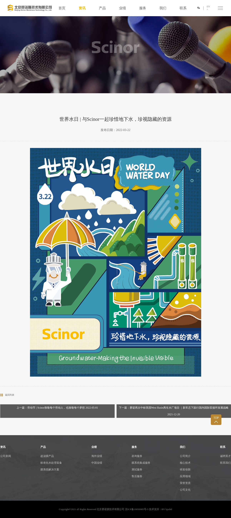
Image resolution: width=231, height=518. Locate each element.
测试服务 (137, 469)
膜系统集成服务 (141, 462)
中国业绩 (96, 462)
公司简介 (185, 456)
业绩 (122, 8)
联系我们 (225, 462)
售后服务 (137, 476)
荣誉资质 (185, 483)
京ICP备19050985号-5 (136, 509)
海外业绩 (96, 456)
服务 (142, 8)
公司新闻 (5, 456)
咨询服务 (137, 456)
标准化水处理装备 (51, 462)
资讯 (82, 8)
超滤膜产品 (47, 456)
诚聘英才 (225, 456)
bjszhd (169, 509)
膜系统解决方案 (49, 469)
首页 (61, 8)
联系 (183, 8)
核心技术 (185, 462)
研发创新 (185, 469)
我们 (162, 8)
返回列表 (9, 395)
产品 (102, 8)
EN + (208, 8)
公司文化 (185, 489)
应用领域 (185, 476)
